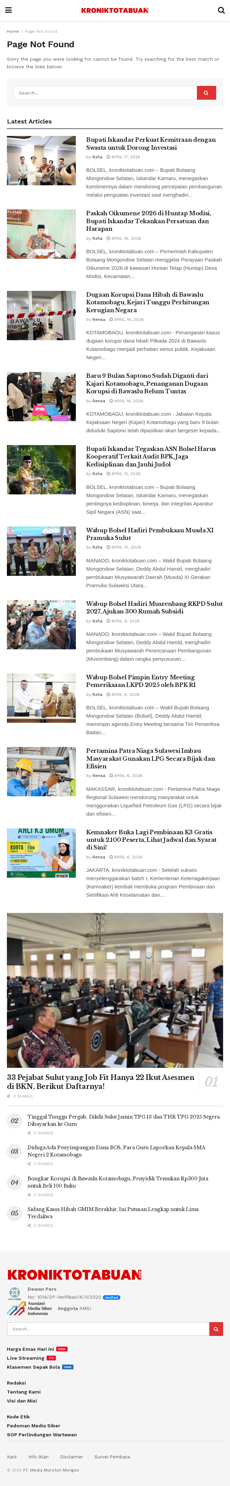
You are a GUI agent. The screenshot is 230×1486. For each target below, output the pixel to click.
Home (13, 31)
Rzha (97, 157)
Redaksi (16, 1383)
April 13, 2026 (124, 473)
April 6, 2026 (123, 694)
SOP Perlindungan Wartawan (42, 1434)
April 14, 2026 (126, 400)
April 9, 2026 (123, 621)
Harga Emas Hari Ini (30, 1349)
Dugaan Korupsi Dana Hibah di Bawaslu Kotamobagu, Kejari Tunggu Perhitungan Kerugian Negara (147, 302)
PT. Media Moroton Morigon (51, 1470)
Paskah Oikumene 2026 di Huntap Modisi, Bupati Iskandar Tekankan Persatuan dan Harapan (148, 221)
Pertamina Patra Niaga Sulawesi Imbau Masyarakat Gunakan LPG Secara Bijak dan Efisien (150, 758)
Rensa (98, 319)
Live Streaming (25, 1358)
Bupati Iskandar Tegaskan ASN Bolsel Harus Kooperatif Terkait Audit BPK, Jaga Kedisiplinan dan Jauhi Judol (151, 456)
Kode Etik (18, 1416)
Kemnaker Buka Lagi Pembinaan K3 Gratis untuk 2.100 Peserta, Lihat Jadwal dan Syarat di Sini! (151, 840)
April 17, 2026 (123, 157)
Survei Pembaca (112, 1456)
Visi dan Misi (22, 1401)
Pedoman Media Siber (33, 1425)
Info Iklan (38, 1456)
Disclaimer (71, 1456)
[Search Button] (206, 93)
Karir (12, 1456)
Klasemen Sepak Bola (33, 1367)
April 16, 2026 (124, 238)
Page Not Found (41, 31)
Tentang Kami (24, 1392)
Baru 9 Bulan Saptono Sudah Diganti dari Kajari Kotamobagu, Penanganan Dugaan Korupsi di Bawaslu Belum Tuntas (147, 383)
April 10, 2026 (124, 547)
